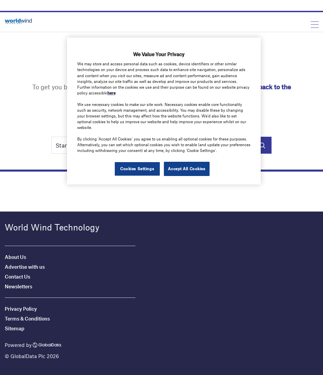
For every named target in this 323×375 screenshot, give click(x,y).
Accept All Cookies (186, 168)
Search (262, 145)
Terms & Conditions (27, 318)
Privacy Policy (21, 309)
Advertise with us (25, 267)
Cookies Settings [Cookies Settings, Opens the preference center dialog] (137, 168)
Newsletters (19, 286)
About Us (15, 257)
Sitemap (14, 328)
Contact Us (17, 276)
